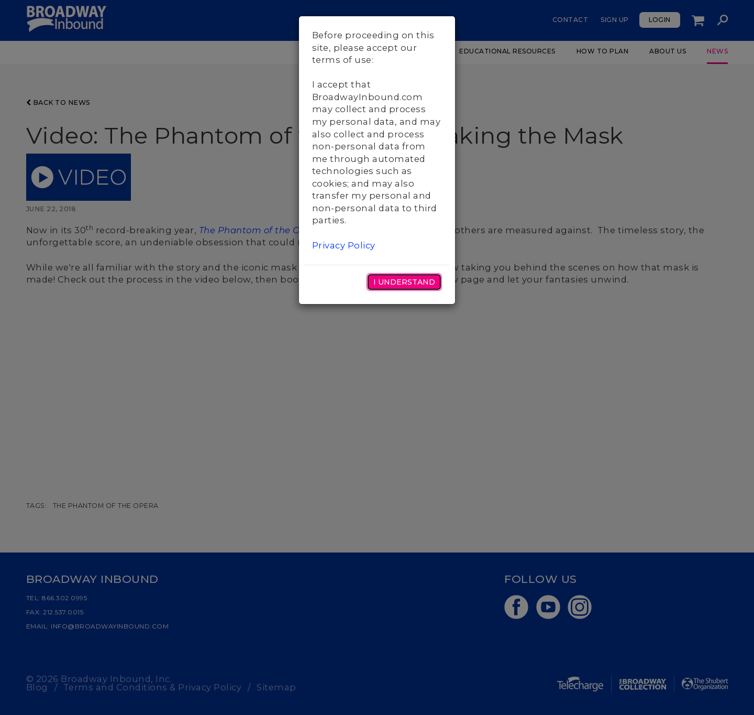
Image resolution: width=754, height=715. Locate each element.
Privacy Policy (343, 245)
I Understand (404, 282)
